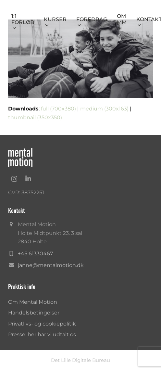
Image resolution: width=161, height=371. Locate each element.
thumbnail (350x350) (35, 117)
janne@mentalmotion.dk (51, 265)
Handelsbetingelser (33, 313)
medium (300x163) (104, 109)
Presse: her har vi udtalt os (42, 334)
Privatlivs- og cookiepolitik (42, 324)
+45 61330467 (35, 253)
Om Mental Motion (32, 302)
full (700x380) (58, 109)
